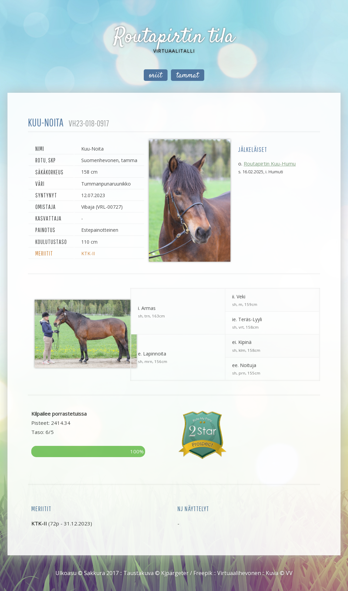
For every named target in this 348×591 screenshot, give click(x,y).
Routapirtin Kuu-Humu (270, 163)
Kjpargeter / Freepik (186, 573)
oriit (155, 75)
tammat (187, 75)
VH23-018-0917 (89, 123)
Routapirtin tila (174, 37)
